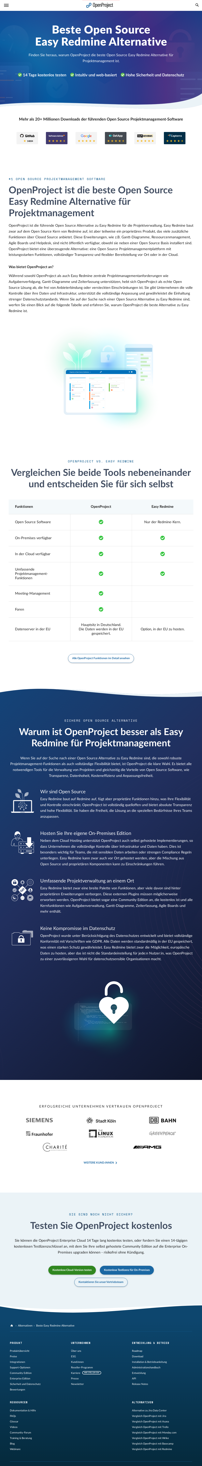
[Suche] (197, 5)
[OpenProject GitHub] (123, 1456)
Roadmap (137, 1337)
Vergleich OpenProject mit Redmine (152, 1436)
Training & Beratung (21, 1425)
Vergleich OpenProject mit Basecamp (152, 1430)
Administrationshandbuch (146, 1354)
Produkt (16, 1329)
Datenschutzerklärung (54, 1455)
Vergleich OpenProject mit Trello (150, 1414)
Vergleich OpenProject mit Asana (150, 1408)
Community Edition (21, 1359)
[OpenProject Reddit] (155, 1456)
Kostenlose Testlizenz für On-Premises (127, 1256)
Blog (12, 1430)
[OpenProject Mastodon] (131, 1456)
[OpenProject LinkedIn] (139, 1456)
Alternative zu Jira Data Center (149, 1397)
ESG (73, 1343)
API (134, 1365)
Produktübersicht (19, 1337)
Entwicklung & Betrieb (150, 1329)
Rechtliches (32, 1455)
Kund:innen (77, 1348)
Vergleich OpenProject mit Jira (149, 1402)
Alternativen (25, 1312)
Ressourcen (19, 1389)
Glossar (14, 1408)
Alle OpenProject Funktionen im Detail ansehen (101, 658)
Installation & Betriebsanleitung (149, 1348)
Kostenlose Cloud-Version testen (72, 1256)
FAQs (13, 1402)
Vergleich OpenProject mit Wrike (150, 1425)
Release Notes (140, 1371)
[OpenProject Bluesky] (163, 1456)
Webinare (15, 1436)
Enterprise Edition (20, 1365)
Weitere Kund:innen (99, 1149)
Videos (14, 1414)
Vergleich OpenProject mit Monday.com (154, 1419)
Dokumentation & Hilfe (23, 1397)
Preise (13, 1343)
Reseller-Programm (82, 1354)
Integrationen (17, 1348)
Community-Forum (20, 1419)
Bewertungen (17, 1376)
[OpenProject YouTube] (147, 1456)
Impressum (16, 1455)
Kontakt (86, 1455)
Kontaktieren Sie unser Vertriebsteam (101, 1268)
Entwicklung (139, 1359)
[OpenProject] (12, 1312)
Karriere (75, 1359)
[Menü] (6, 5)
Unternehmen (81, 1329)
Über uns (76, 1337)
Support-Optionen (20, 1354)
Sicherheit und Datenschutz (25, 1371)
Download (137, 1343)
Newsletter (77, 1371)
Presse (75, 1365)
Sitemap (74, 1455)
